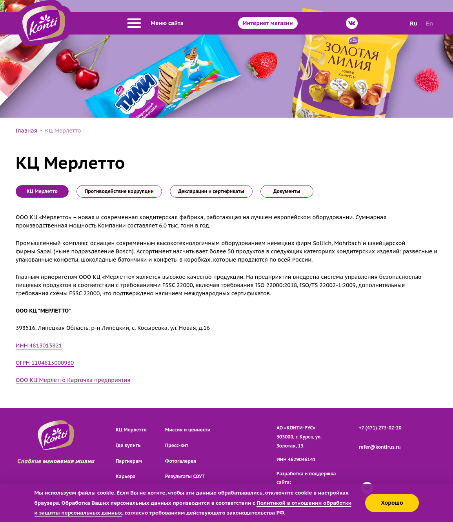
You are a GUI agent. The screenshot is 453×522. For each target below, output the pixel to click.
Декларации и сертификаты (211, 191)
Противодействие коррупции (119, 191)
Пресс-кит (176, 445)
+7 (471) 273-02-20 (380, 428)
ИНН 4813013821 (39, 345)
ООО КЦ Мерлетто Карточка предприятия (73, 380)
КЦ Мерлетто (131, 430)
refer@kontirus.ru (380, 447)
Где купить (128, 445)
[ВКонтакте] (352, 23)
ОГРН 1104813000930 (45, 362)
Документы (286, 191)
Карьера (126, 476)
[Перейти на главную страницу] (44, 23)
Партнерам (129, 461)
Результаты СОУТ (185, 476)
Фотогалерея (180, 461)
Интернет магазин (268, 23)
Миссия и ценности (187, 430)
